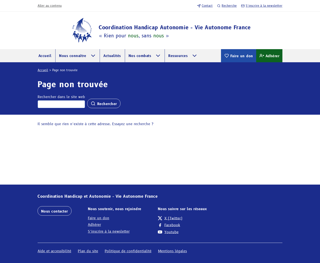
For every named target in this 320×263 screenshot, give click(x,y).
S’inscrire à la (261, 6)
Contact (205, 6)
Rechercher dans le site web (61, 97)
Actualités (112, 56)
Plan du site (88, 251)
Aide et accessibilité (54, 251)
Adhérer (269, 55)
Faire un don (238, 55)
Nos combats (140, 56)
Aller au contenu (50, 6)
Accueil (44, 56)
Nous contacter (54, 211)
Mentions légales (172, 251)
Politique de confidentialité (128, 251)
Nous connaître (72, 56)
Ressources (178, 56)
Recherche (227, 6)
